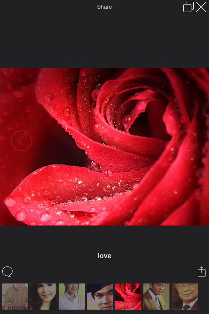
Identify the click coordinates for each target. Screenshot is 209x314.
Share (104, 6)
